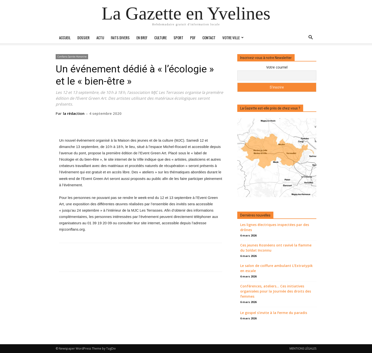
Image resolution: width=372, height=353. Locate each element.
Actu (100, 37)
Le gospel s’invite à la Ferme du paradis (273, 312)
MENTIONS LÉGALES (302, 348)
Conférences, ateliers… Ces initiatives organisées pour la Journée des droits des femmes (275, 291)
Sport (178, 37)
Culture (160, 37)
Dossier (83, 37)
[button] (310, 38)
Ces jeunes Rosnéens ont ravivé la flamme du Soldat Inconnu (275, 248)
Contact (209, 37)
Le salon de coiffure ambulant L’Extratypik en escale (276, 268)
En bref (141, 37)
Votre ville (233, 37)
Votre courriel (277, 67)
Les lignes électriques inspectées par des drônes (274, 227)
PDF (193, 37)
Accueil (65, 37)
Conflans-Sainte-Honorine (72, 56)
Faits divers (120, 37)
